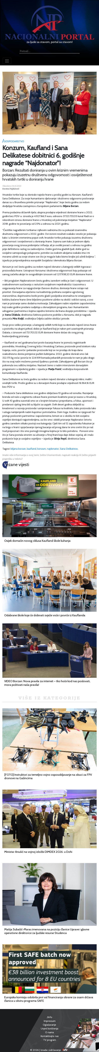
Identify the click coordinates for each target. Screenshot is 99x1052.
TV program (49, 1039)
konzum (41, 448)
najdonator (53, 448)
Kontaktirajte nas (49, 1036)
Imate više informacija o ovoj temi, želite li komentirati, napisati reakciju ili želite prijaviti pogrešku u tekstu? (49, 457)
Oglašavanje (49, 1024)
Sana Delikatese (69, 448)
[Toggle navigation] (7, 61)
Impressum (50, 1020)
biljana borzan (18, 448)
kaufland (31, 448)
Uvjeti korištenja (49, 1028)
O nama (49, 1032)
